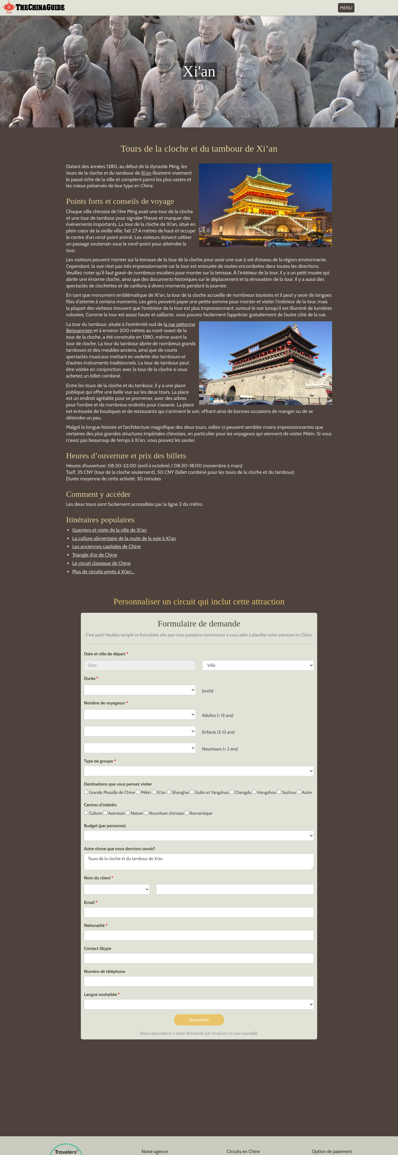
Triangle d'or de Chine (94, 555)
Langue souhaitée (100, 994)
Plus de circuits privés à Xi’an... (103, 572)
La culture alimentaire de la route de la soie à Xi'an (124, 538)
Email (89, 902)
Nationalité (94, 925)
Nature (134, 813)
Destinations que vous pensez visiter (118, 784)
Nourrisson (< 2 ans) (220, 749)
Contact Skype (97, 948)
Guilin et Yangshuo (209, 792)
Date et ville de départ (105, 654)
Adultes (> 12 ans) (217, 715)
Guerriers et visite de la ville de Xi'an (109, 530)
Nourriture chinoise (164, 813)
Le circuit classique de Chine (101, 563)
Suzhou (286, 792)
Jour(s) (208, 691)
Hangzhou (264, 792)
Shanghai (178, 792)
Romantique (198, 813)
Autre (304, 792)
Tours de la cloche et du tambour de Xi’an (199, 861)
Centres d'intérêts (100, 805)
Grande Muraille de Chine (109, 792)
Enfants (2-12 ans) (218, 732)
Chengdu (240, 792)
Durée (89, 678)
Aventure (114, 813)
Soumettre (199, 1020)
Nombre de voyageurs (104, 703)
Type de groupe (98, 761)
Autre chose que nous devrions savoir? (119, 848)
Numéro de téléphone (104, 971)
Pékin (143, 792)
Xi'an (146, 173)
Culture (93, 813)
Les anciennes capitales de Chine (106, 546)
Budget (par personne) (105, 825)
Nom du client (97, 878)
